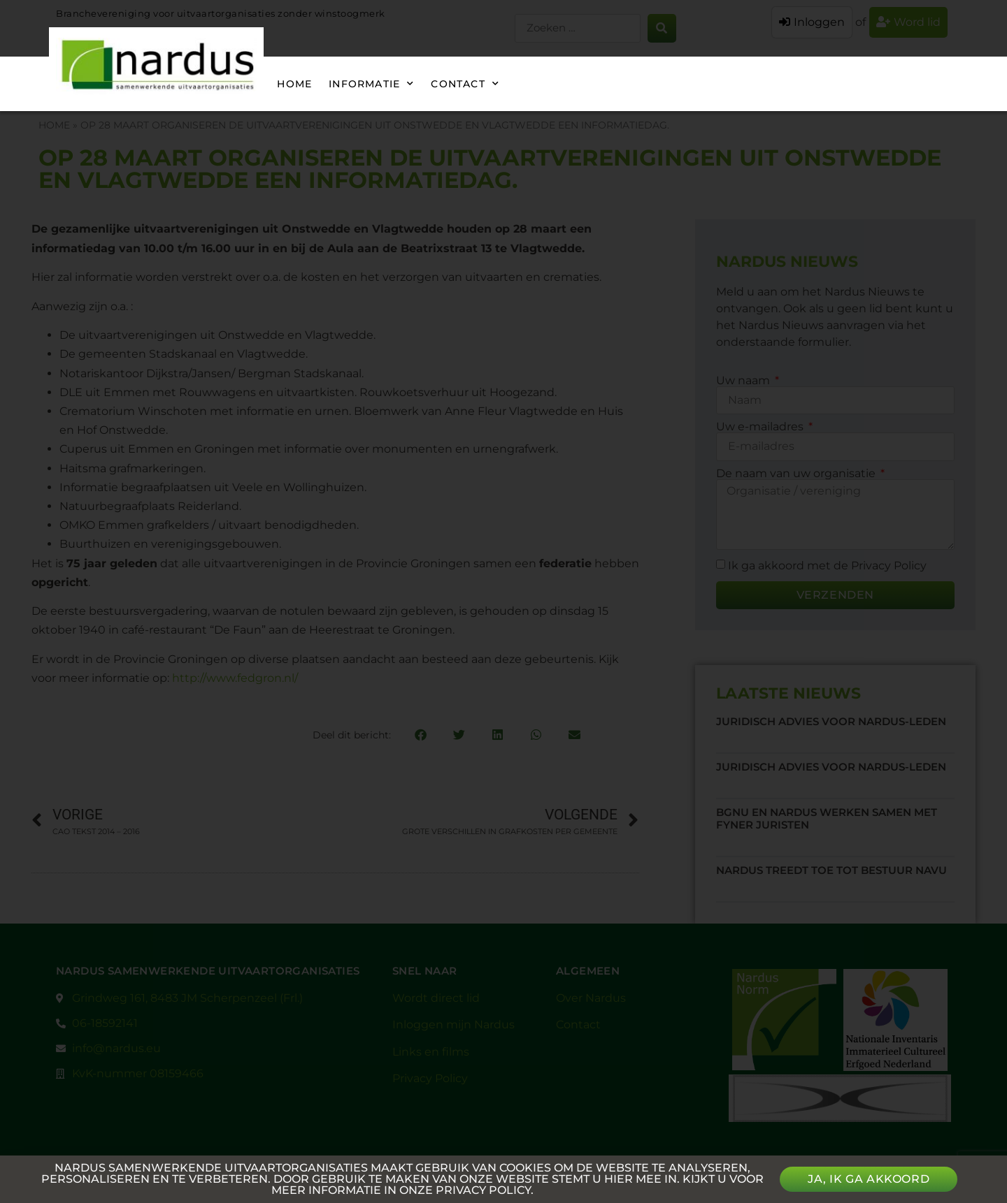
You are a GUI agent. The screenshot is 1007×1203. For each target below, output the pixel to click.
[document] (503, 601)
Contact (465, 83)
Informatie (371, 83)
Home (294, 84)
